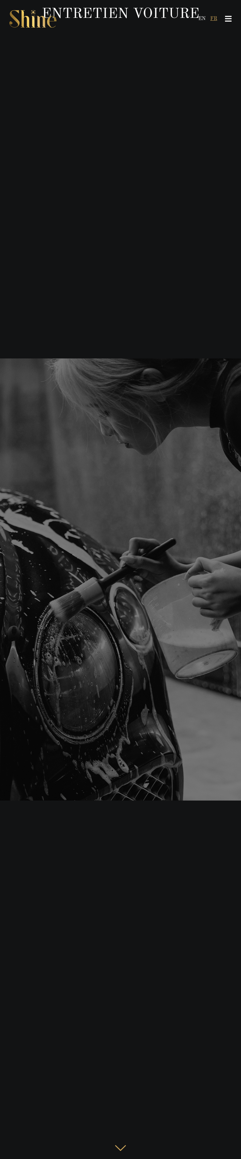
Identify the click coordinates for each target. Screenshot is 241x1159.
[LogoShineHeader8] (32, 9)
